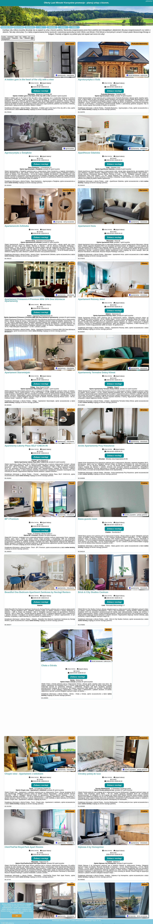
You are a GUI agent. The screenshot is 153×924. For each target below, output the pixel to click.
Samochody (52, 27)
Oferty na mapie (18, 27)
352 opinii (55, 863)
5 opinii (59, 96)
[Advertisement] (76, 718)
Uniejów (144, 337)
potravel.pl (149, 1)
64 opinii (125, 315)
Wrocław (144, 410)
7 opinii (122, 242)
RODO (21, 913)
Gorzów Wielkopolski (139, 738)
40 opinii (51, 169)
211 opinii (128, 389)
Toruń (71, 483)
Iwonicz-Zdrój (68, 190)
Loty (41, 27)
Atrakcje (63, 27)
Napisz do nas (97, 920)
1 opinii (51, 389)
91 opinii (57, 462)
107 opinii (123, 790)
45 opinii (67, 317)
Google (29, 904)
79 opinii (123, 96)
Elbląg (71, 337)
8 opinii (123, 169)
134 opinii (47, 535)
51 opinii (50, 242)
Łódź (145, 117)
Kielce (71, 263)
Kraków (144, 483)
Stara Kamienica (67, 117)
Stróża (108, 630)
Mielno (144, 884)
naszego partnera (47, 109)
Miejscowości (30, 27)
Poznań (71, 410)
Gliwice (144, 263)
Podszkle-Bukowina (139, 44)
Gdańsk (71, 556)
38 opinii (55, 790)
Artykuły (74, 27)
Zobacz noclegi (41, 91)
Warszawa (70, 44)
